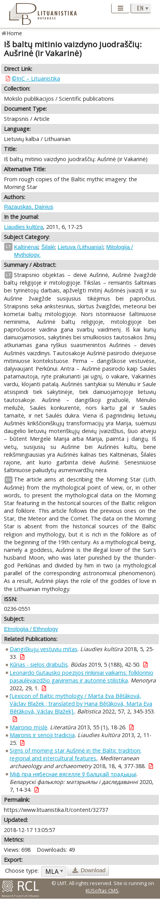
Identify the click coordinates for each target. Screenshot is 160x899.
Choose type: (22, 870)
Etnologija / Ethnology (31, 629)
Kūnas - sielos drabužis (39, 664)
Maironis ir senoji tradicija (42, 735)
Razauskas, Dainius (28, 207)
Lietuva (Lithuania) (80, 247)
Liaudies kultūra (23, 227)
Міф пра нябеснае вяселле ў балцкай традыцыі (73, 774)
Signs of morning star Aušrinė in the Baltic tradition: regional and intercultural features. (75, 754)
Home (14, 33)
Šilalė (48, 247)
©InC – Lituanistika (36, 78)
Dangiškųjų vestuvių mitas (43, 649)
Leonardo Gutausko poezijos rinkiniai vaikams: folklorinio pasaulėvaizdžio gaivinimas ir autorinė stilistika (81, 676)
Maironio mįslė (28, 727)
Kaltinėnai (26, 247)
